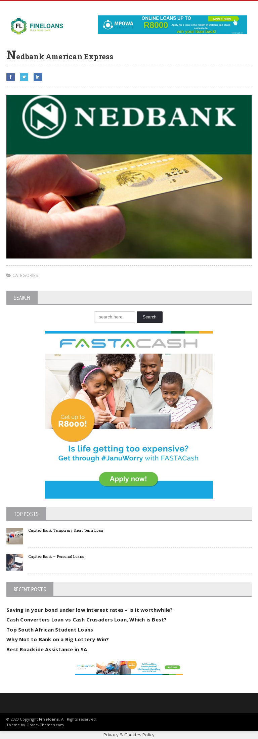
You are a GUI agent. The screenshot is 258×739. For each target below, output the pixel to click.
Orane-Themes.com (45, 724)
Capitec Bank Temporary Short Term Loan (65, 530)
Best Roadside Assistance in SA (46, 649)
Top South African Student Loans (49, 629)
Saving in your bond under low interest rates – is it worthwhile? (89, 609)
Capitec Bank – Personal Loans (56, 556)
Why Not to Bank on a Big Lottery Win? (57, 639)
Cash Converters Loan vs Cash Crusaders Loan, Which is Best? (86, 619)
